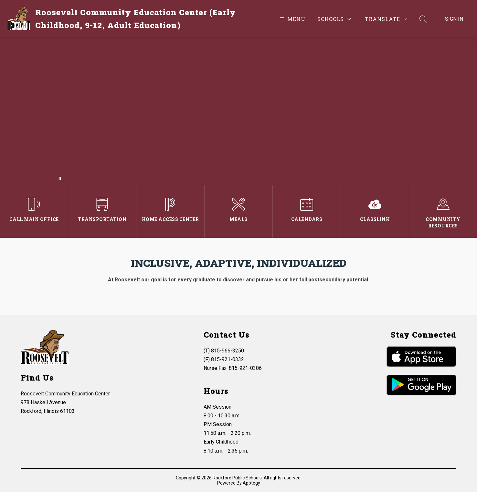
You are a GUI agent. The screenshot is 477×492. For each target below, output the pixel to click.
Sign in (454, 19)
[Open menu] (291, 19)
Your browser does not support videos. (238, 111)
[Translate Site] (386, 19)
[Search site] (423, 19)
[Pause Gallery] (60, 178)
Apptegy (251, 483)
